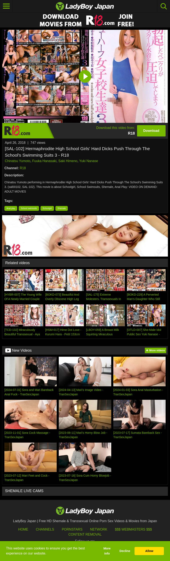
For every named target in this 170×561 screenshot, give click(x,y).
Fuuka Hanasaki (44, 161)
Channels (45, 529)
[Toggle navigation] (6, 6)
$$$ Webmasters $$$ (133, 529)
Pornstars (72, 529)
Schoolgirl (47, 208)
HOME (23, 529)
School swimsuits (29, 208)
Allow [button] (149, 551)
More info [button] (107, 551)
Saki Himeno (67, 161)
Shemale (62, 208)
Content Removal (85, 534)
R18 (23, 168)
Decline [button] (124, 551)
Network (98, 529)
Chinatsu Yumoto (17, 161)
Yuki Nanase (88, 161)
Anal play (11, 208)
